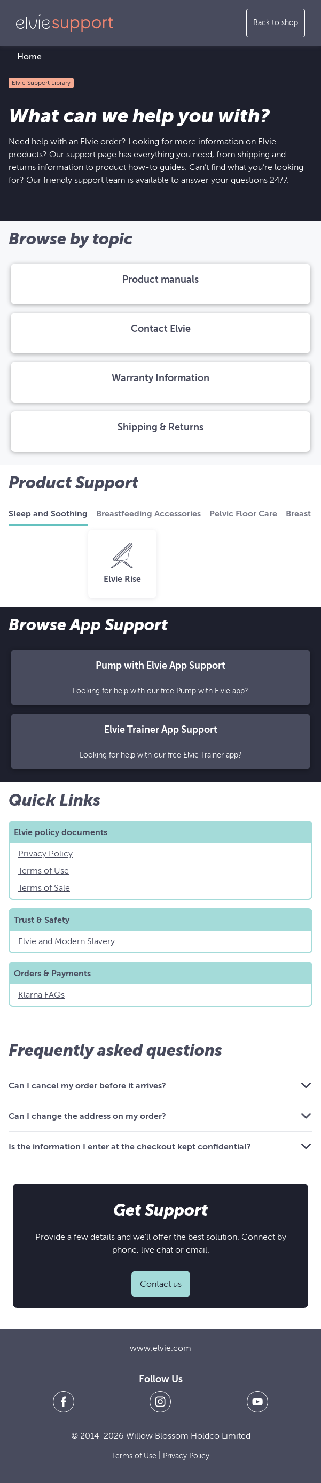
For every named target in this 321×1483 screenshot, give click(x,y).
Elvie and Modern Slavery (66, 941)
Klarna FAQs (41, 995)
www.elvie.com (160, 1348)
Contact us (161, 1284)
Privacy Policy (45, 854)
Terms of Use (43, 871)
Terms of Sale (44, 888)
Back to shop (275, 23)
